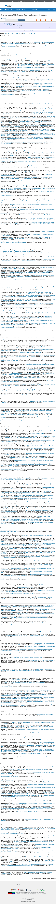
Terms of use (23, 901)
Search (18, 9)
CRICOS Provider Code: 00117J (28, 898)
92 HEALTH (9, 24)
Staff (13, 1)
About (12, 9)
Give (53, 1)
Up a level (4, 18)
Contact (45, 1)
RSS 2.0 (48, 20)
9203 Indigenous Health (15, 25)
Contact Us (34, 9)
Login (48, 9)
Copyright (18, 884)
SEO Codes (6, 23)
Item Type (32, 30)
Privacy (28, 901)
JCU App (20, 1)
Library (28, 1)
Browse (24, 9)
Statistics (38, 884)
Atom (38, 20)
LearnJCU (36, 1)
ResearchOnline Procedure (28, 884)
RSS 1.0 (43, 20)
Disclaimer (33, 901)
